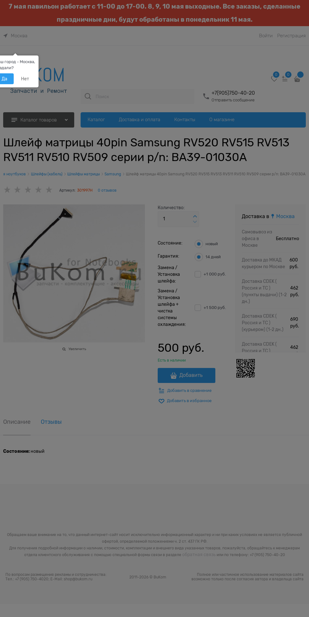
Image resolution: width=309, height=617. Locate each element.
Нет (25, 78)
